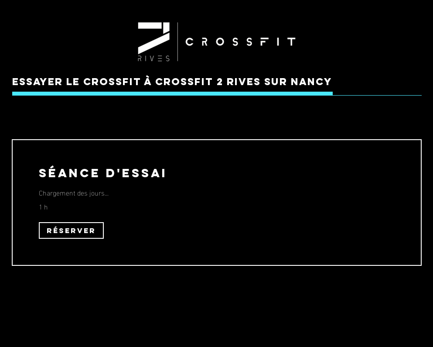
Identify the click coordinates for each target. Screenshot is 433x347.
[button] (71, 230)
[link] (217, 173)
